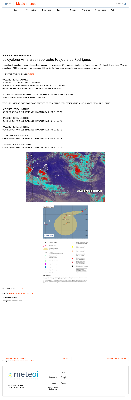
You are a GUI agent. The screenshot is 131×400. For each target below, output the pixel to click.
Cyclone (74, 10)
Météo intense (26, 4)
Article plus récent (15, 359)
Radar (64, 373)
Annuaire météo (64, 378)
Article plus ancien (116, 359)
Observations (31, 10)
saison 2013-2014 (27, 293)
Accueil (17, 10)
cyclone (30, 74)
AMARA (11, 293)
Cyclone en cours (53, 378)
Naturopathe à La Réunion (53, 388)
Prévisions (47, 10)
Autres (114, 10)
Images (61, 10)
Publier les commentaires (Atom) (23, 361)
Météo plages (100, 10)
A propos (64, 383)
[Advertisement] (65, 33)
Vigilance (86, 10)
